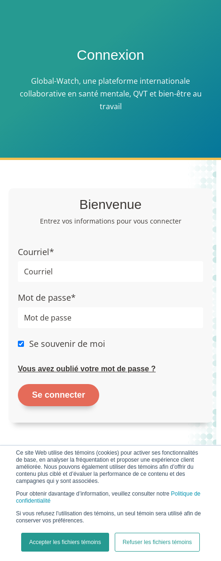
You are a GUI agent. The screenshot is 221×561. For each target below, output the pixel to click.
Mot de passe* (47, 297)
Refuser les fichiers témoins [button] (157, 542)
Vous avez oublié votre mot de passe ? (87, 369)
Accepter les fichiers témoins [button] (65, 542)
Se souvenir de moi (67, 343)
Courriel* (36, 251)
